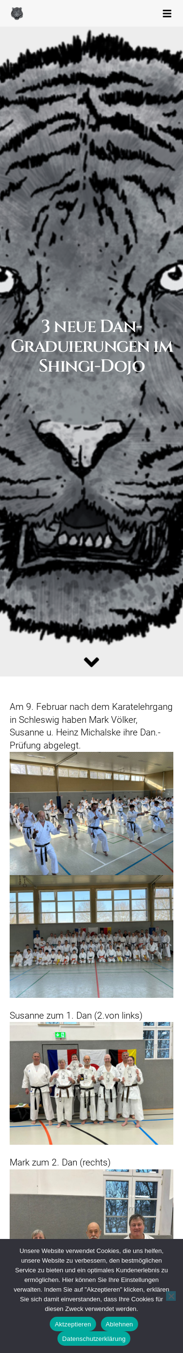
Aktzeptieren (73, 1324)
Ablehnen (119, 1324)
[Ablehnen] (171, 1296)
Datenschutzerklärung (94, 1338)
